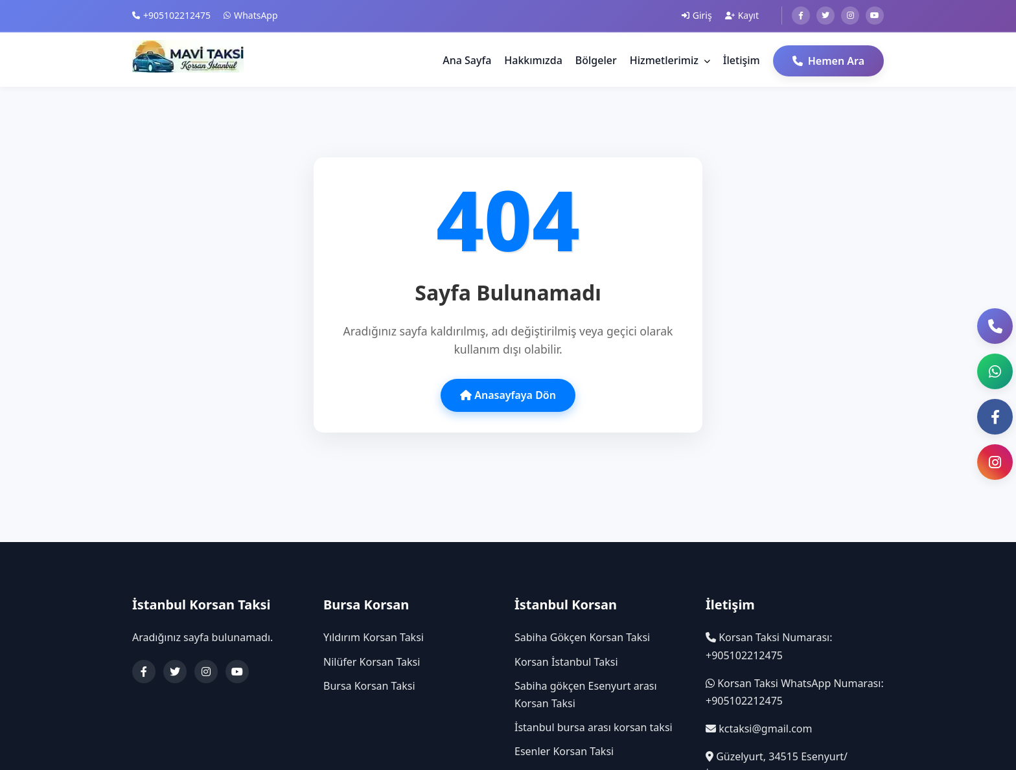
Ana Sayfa (467, 60)
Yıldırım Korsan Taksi (373, 637)
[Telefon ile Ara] (995, 326)
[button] (995, 371)
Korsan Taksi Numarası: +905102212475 (769, 646)
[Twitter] (825, 15)
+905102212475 (171, 15)
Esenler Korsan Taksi (564, 751)
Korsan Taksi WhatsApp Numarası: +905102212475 (795, 692)
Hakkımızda (533, 60)
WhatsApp (250, 15)
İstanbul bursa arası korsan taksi (593, 727)
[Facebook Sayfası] (995, 417)
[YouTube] (237, 671)
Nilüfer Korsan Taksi (371, 662)
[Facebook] (801, 15)
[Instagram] (850, 15)
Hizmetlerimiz (670, 60)
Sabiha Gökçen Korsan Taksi (582, 637)
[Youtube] (875, 15)
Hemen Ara (828, 61)
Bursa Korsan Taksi (369, 686)
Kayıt (742, 15)
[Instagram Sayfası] (995, 462)
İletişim (741, 60)
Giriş (697, 15)
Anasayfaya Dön (508, 395)
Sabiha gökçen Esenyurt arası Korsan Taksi (585, 694)
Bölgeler (596, 60)
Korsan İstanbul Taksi (566, 662)
